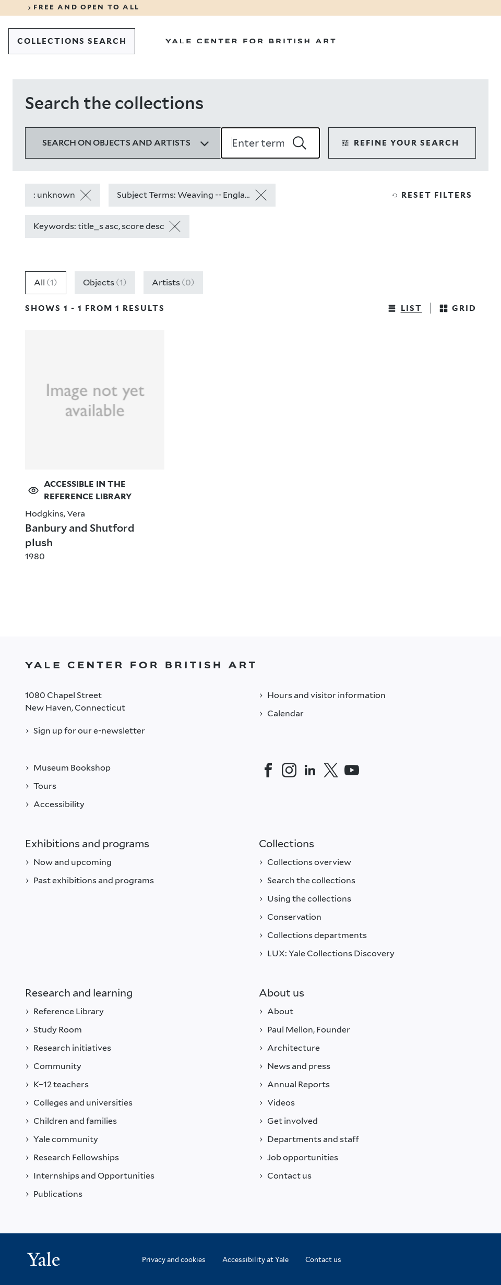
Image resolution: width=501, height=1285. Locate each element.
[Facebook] (268, 770)
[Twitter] (331, 770)
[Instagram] (289, 770)
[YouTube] (351, 770)
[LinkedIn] (310, 770)
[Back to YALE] (250, 665)
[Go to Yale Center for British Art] (250, 41)
